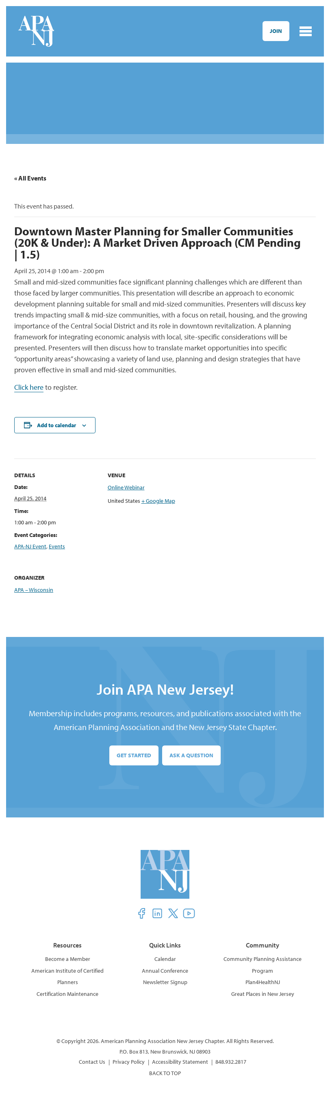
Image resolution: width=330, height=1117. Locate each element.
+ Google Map (158, 500)
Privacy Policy (129, 1061)
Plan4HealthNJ (262, 982)
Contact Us (92, 1061)
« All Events (30, 178)
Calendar (165, 959)
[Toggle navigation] (306, 31)
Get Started (134, 755)
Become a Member (67, 959)
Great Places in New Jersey (262, 993)
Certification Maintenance (67, 993)
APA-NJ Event (30, 546)
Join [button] (276, 31)
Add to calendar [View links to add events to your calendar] (56, 425)
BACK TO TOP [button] (165, 1073)
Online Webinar (126, 487)
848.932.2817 (230, 1061)
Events (57, 546)
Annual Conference (165, 970)
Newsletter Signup (165, 982)
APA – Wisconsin (33, 589)
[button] (141, 913)
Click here (28, 387)
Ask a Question (191, 755)
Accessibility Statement (180, 1061)
